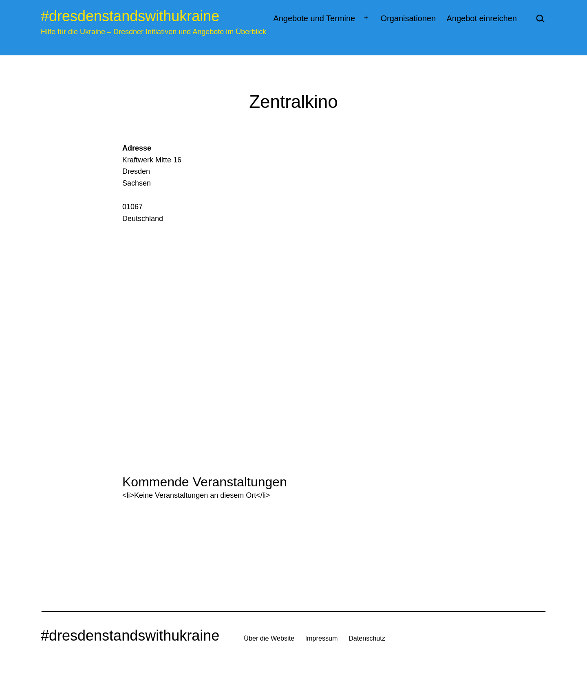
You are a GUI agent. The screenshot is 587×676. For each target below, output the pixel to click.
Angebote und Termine (314, 18)
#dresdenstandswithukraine (130, 16)
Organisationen (408, 18)
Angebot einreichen (481, 18)
